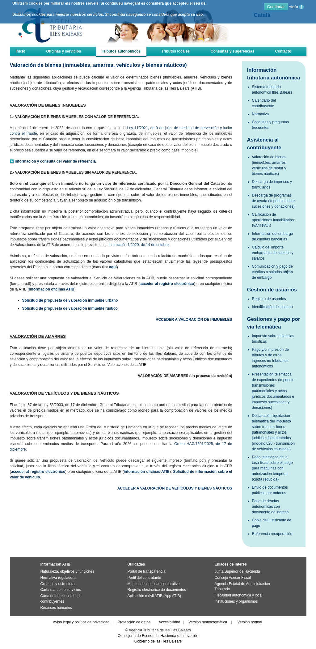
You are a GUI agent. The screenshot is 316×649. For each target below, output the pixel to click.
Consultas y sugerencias (232, 51)
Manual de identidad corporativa (154, 584)
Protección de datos (134, 622)
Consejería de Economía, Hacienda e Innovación (158, 636)
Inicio (20, 51)
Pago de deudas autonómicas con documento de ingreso (270, 506)
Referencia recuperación (272, 534)
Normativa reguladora (58, 577)
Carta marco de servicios (60, 589)
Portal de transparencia (147, 571)
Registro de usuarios (269, 299)
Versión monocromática (207, 622)
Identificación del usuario (272, 307)
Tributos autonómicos (121, 51)
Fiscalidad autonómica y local (239, 595)
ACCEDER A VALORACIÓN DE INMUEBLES (194, 319)
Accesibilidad (169, 622)
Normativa (260, 114)
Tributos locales (176, 51)
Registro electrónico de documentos (157, 589)
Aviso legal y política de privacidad (81, 622)
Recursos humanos (56, 607)
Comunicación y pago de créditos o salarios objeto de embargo (272, 272)
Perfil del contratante (144, 577)
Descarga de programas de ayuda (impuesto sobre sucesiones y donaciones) (273, 201)
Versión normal (249, 622)
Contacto (283, 51)
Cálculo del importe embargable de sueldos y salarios (272, 253)
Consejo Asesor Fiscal (233, 577)
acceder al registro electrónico (167, 284)
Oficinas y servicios (63, 51)
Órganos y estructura (57, 584)
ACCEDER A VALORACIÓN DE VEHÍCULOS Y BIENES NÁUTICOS (174, 488)
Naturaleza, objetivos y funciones (67, 571)
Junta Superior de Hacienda (237, 571)
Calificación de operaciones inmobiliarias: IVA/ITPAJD (273, 220)
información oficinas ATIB (51, 289)
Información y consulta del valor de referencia (55, 161)
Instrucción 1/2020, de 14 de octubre (138, 245)
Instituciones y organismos (236, 601)
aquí (113, 267)
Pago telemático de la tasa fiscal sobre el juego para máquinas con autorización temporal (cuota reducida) (272, 468)
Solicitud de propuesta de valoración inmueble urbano (70, 300)
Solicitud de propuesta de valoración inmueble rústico (70, 308)
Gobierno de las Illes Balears (158, 641)
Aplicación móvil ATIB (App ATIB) (154, 596)
